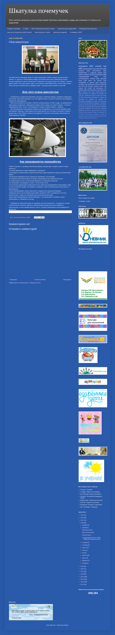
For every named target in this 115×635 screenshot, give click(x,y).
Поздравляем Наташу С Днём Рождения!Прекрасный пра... (91, 538)
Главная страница (13, 29)
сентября (85, 545)
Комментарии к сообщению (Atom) (30, 283)
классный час (95, 104)
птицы (95, 108)
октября (84, 542)
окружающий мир (89, 69)
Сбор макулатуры (87, 530)
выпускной (81, 114)
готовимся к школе (86, 82)
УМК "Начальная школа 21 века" (43, 29)
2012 (82, 584)
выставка (101, 84)
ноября (84, 527)
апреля (84, 555)
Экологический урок (88, 532)
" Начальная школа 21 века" (92, 95)
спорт (80, 95)
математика (91, 84)
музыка (81, 88)
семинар (91, 99)
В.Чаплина (103, 101)
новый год (100, 66)
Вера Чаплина (83, 112)
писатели (101, 93)
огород (80, 116)
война (90, 103)
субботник (82, 90)
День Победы (93, 112)
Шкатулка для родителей (67, 29)
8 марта (92, 92)
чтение (90, 88)
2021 (82, 520)
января (84, 563)
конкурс (81, 71)
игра (87, 104)
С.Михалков (101, 112)
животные (88, 114)
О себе (25, 29)
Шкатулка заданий (60, 32)
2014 (82, 579)
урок (94, 118)
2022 (82, 517)
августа (84, 547)
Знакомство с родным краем (90, 73)
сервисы (100, 99)
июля (84, 550)
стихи (85, 118)
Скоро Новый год (85, 74)
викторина (99, 74)
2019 (82, 566)
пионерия (92, 116)
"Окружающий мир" (88, 76)
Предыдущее (67, 279)
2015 (82, 577)
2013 (82, 582)
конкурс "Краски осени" (96, 86)
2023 (82, 515)
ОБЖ (81, 97)
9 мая (104, 95)
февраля (85, 560)
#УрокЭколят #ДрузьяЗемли (92, 110)
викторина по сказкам (98, 97)
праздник (83, 66)
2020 (82, 523)
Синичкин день (86, 535)
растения (104, 116)
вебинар (86, 93)
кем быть (82, 86)
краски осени (96, 90)
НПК (88, 90)
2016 (82, 574)
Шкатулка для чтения (42, 32)
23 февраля (84, 92)
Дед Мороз (101, 92)
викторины (100, 88)
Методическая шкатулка (88, 29)
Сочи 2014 (83, 103)
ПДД (80, 93)
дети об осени (95, 80)
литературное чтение (87, 78)
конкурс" (104, 104)
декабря (85, 525)
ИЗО (101, 69)
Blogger (66, 625)
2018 (82, 569)
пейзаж (86, 116)
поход (98, 116)
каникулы (96, 114)
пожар (97, 106)
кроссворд (81, 99)
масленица (90, 106)
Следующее (13, 279)
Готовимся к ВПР (76, 32)
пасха (104, 90)
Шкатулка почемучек (38, 10)
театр (89, 118)
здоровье (93, 93)
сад (81, 118)
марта (84, 558)
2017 (82, 571)
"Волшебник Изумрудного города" (88, 101)
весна (87, 97)
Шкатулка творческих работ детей (19, 32)
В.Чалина (104, 110)
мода (103, 114)
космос (82, 106)
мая (83, 553)
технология (96, 71)
